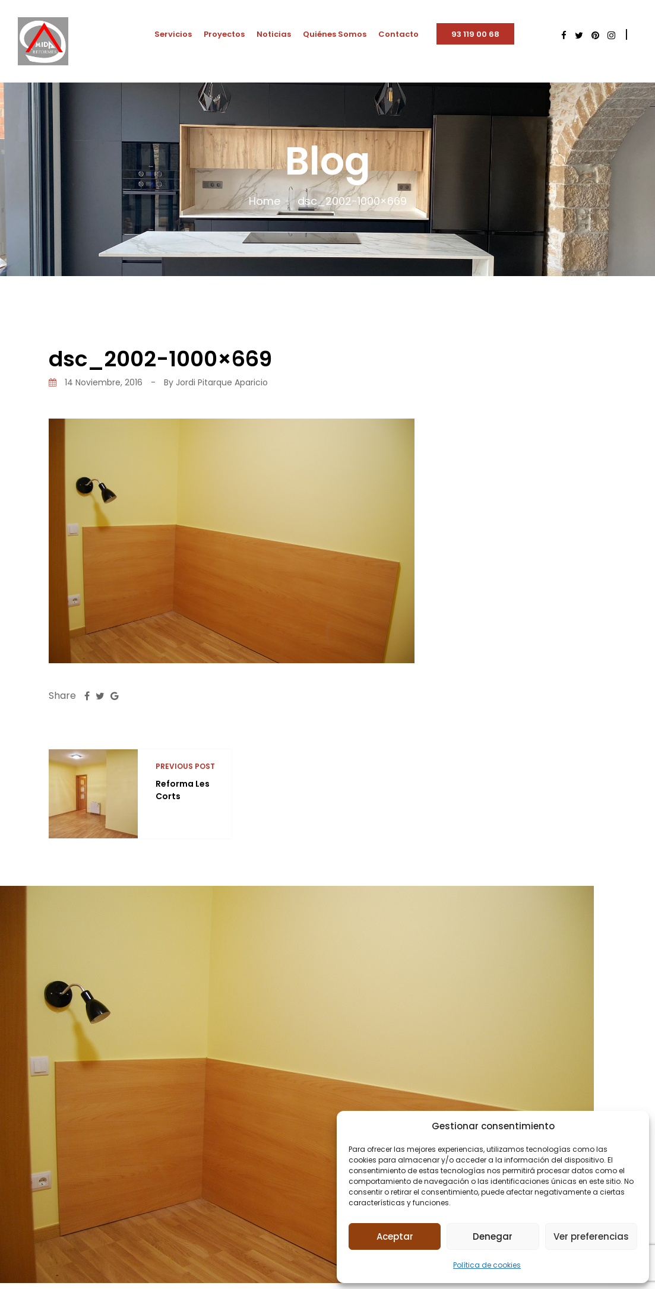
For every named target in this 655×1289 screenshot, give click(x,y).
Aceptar (394, 1236)
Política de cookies (487, 1265)
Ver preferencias (591, 1236)
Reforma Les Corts (183, 790)
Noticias (274, 34)
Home (264, 201)
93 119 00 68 (475, 34)
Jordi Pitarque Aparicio (222, 382)
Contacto (398, 34)
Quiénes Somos (334, 34)
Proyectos (224, 34)
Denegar (492, 1236)
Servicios (173, 34)
